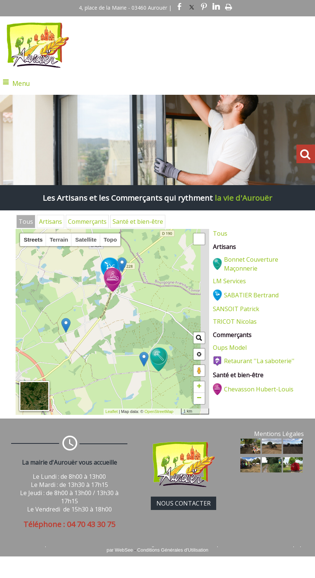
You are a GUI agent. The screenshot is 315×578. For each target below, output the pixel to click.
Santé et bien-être (138, 221)
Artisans (50, 221)
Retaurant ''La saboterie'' (259, 361)
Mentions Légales (279, 434)
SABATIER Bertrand (251, 295)
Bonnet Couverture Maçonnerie (251, 263)
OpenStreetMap (158, 411)
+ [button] (199, 387)
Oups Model (230, 347)
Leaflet (111, 411)
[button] (199, 239)
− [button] (199, 398)
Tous (26, 221)
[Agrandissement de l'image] (250, 452)
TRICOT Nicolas (235, 321)
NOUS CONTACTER (183, 503)
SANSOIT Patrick (236, 309)
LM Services (229, 281)
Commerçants (87, 221)
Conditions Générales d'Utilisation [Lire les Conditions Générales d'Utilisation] (172, 550)
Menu (21, 83)
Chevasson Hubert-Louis (258, 389)
